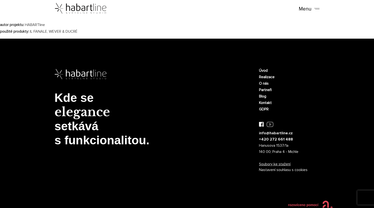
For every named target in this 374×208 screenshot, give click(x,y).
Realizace (267, 77)
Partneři (265, 90)
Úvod (263, 70)
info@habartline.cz (276, 133)
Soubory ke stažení (275, 164)
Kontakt (265, 102)
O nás (264, 83)
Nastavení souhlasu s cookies (283, 169)
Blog (262, 96)
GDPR (264, 109)
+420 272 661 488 (276, 139)
